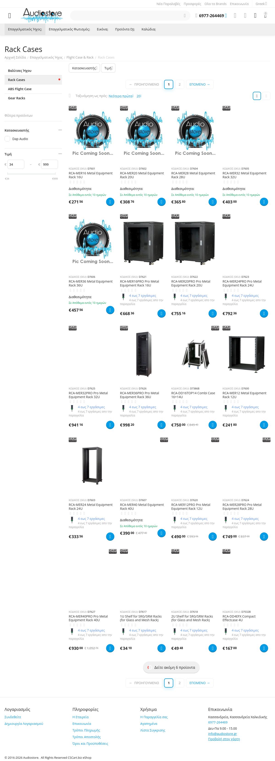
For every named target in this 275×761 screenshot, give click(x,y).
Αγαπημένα (148, 723)
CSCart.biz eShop (79, 758)
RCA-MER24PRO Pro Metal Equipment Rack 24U (242, 283)
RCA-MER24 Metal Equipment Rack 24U (91, 507)
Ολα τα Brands (216, 4)
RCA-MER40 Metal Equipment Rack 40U (142, 507)
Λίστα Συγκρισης (152, 730)
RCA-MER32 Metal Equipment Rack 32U (244, 175)
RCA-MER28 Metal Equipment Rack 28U (193, 175)
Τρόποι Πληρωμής (86, 730)
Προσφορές (192, 4)
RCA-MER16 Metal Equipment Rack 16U (91, 175)
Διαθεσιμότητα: (80, 188)
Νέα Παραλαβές (168, 4)
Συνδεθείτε (13, 717)
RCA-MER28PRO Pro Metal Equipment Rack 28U (242, 507)
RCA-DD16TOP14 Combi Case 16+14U (193, 395)
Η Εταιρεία (80, 717)
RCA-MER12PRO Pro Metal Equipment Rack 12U (190, 507)
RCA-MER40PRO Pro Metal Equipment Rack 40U (88, 618)
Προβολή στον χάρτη (224, 739)
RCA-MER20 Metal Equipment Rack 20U (142, 175)
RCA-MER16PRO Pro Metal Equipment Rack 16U (139, 283)
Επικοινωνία (239, 4)
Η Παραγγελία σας (154, 717)
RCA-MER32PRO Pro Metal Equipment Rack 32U (88, 395)
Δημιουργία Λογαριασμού (24, 723)
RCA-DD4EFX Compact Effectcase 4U (239, 618)
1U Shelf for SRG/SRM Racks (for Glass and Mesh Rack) (141, 618)
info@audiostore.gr (222, 733)
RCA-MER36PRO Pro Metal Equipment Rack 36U (139, 395)
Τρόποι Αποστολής (86, 737)
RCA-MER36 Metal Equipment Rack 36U (91, 283)
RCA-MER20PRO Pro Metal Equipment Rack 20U (190, 283)
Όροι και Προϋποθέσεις (90, 743)
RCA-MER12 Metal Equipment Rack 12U (244, 395)
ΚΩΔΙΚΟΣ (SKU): (78, 168)
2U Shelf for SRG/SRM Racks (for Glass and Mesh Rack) (192, 618)
